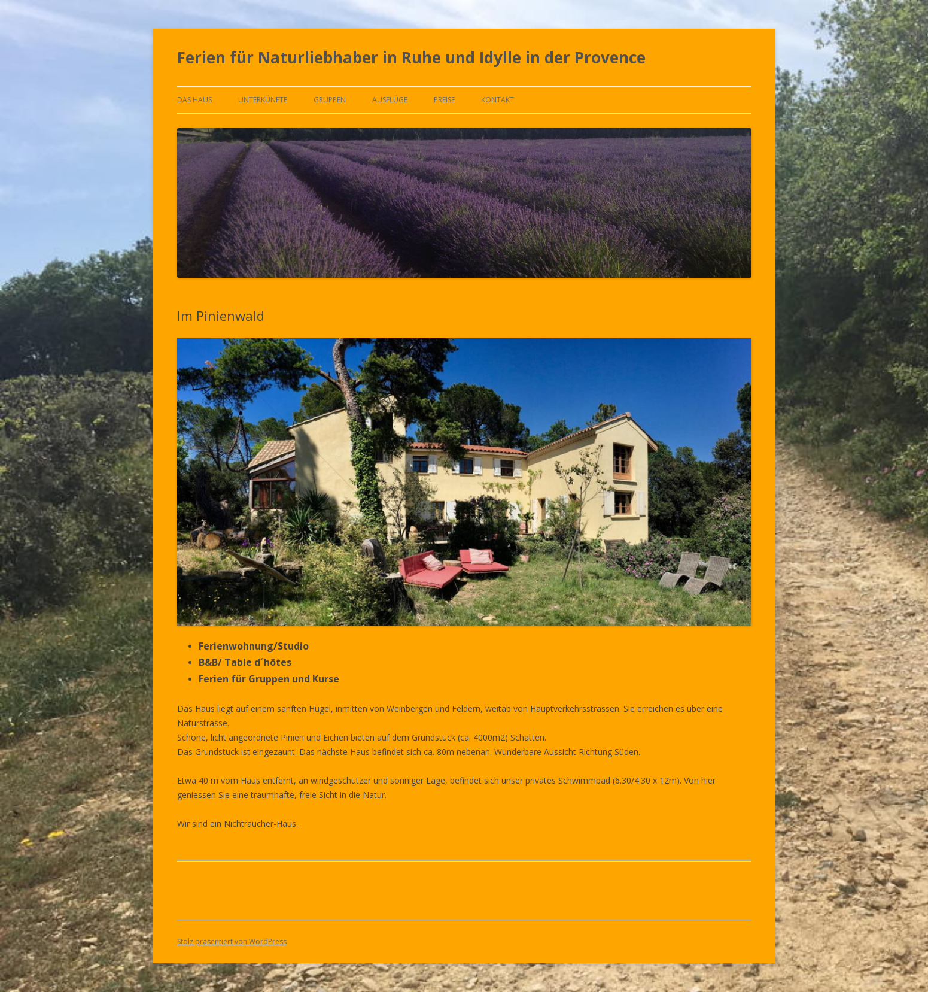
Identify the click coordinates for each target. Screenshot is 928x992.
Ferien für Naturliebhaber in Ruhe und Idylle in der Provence (411, 57)
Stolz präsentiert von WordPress (232, 941)
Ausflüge (389, 100)
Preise (444, 100)
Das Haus (194, 100)
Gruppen (330, 100)
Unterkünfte (262, 100)
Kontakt (497, 100)
